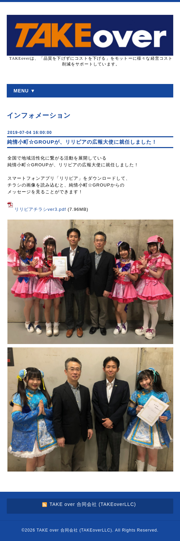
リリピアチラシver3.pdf (40, 209)
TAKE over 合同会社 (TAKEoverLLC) (74, 530)
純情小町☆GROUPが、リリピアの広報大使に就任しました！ (82, 142)
